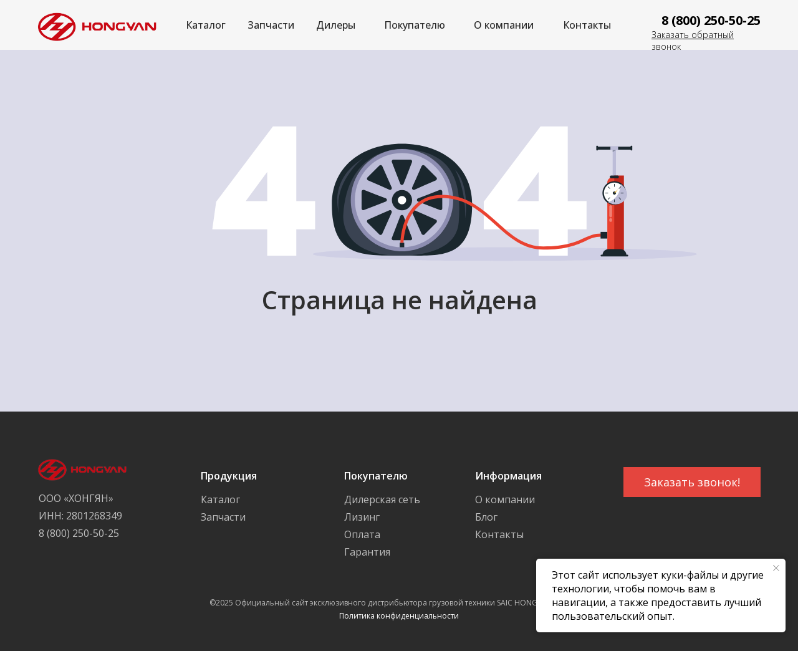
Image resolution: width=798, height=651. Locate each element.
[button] (692, 482)
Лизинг (362, 517)
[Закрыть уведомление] (776, 568)
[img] (94, 25)
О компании (504, 25)
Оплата (362, 534)
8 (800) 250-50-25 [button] (711, 20)
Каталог (206, 25)
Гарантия (367, 552)
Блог (486, 517)
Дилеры (335, 25)
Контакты (587, 25)
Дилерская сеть (382, 499)
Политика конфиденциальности (399, 615)
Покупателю (414, 25)
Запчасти (271, 25)
